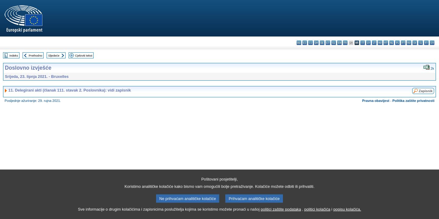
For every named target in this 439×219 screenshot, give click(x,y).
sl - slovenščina (420, 42)
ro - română (409, 42)
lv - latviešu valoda (368, 42)
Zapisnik (426, 91)
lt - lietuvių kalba (374, 42)
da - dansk (316, 42)
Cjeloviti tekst (83, 55)
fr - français (345, 42)
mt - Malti (386, 42)
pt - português (403, 42)
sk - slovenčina (414, 42)
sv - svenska (432, 42)
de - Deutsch (322, 42)
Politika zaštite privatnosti (413, 101)
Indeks (13, 55)
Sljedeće (53, 55)
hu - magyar (380, 42)
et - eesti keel (328, 42)
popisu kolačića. (347, 211)
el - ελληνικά (333, 42)
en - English (339, 42)
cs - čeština (310, 42)
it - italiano (362, 42)
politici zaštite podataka (281, 211)
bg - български (299, 42)
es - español (304, 42)
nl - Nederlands (391, 42)
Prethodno (35, 55)
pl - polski (397, 42)
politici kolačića (317, 211)
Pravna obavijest (375, 101)
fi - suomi (426, 42)
